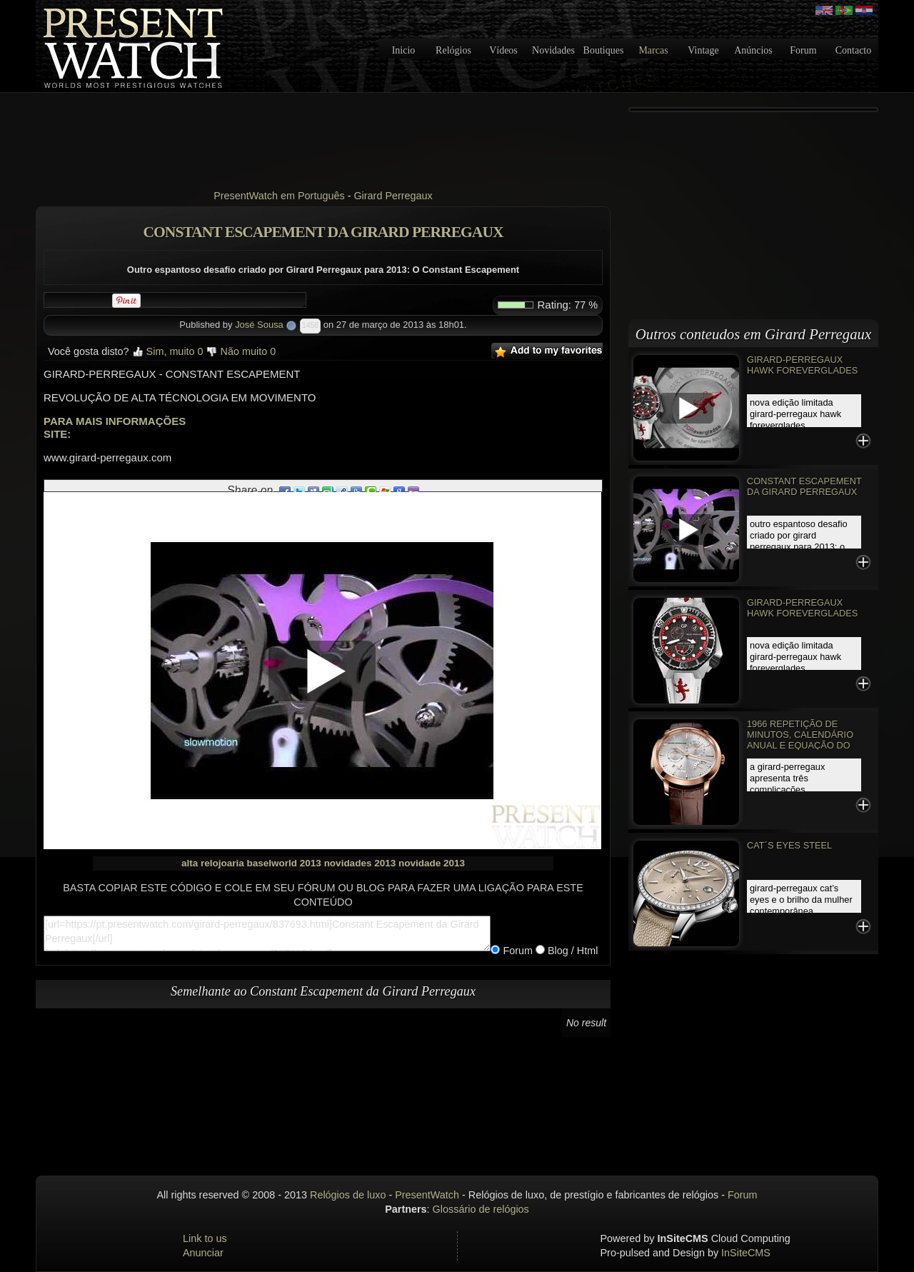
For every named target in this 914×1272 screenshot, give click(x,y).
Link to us (205, 1238)
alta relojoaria (212, 863)
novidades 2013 (360, 863)
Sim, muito (168, 351)
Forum (803, 50)
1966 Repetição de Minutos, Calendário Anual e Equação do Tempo (800, 739)
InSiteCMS (745, 1252)
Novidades (553, 50)
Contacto (853, 50)
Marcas (653, 50)
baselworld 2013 (284, 863)
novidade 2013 (431, 863)
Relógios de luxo (348, 1195)
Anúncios (753, 50)
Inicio (404, 50)
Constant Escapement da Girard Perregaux (804, 486)
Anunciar (203, 1252)
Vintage (703, 50)
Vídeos (503, 50)
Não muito (241, 351)
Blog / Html (571, 950)
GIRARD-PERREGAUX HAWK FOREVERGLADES (802, 365)
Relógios (453, 50)
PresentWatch (427, 1195)
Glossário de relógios (481, 1209)
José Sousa (259, 324)
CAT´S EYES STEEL (789, 845)
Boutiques (603, 50)
